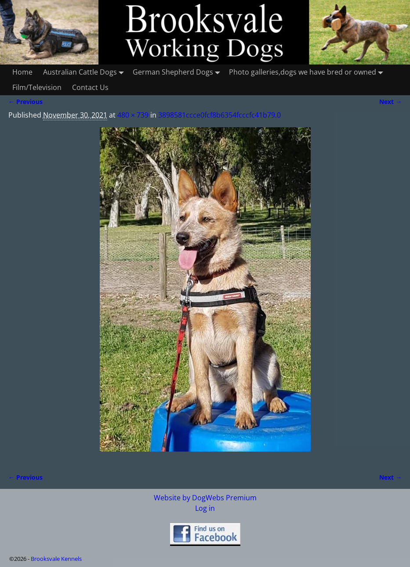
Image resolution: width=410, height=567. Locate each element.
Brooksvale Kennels (56, 559)
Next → (390, 101)
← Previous (25, 101)
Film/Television (37, 87)
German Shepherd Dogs (178, 72)
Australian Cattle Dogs (85, 72)
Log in (205, 508)
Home (22, 72)
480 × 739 (133, 115)
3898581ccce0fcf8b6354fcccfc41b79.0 (219, 115)
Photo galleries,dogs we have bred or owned (308, 72)
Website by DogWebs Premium (205, 497)
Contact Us (90, 87)
